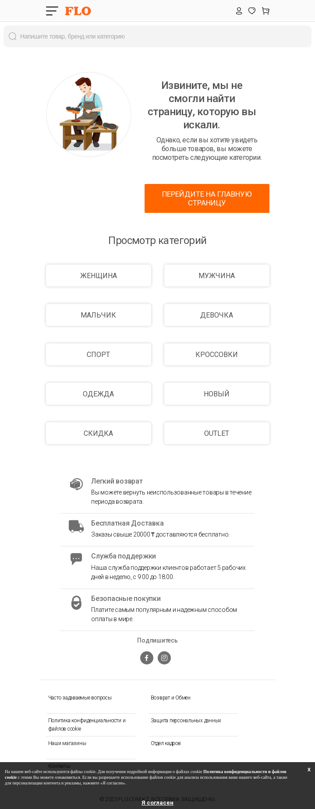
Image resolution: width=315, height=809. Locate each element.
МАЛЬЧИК (98, 315)
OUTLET (216, 433)
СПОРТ (98, 354)
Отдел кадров (166, 743)
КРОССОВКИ (216, 354)
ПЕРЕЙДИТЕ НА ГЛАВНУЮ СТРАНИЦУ (207, 198)
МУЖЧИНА (216, 276)
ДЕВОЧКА (216, 315)
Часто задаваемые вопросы (80, 698)
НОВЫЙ (217, 394)
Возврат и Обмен (171, 698)
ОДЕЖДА (98, 394)
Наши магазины (67, 743)
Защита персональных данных (186, 720)
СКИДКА (98, 433)
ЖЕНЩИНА (98, 276)
